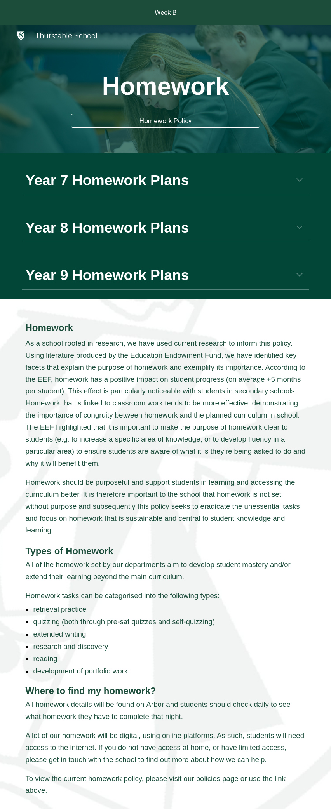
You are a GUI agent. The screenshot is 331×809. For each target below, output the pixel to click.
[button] (299, 180)
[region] (165, 12)
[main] (165, 84)
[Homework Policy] (165, 121)
